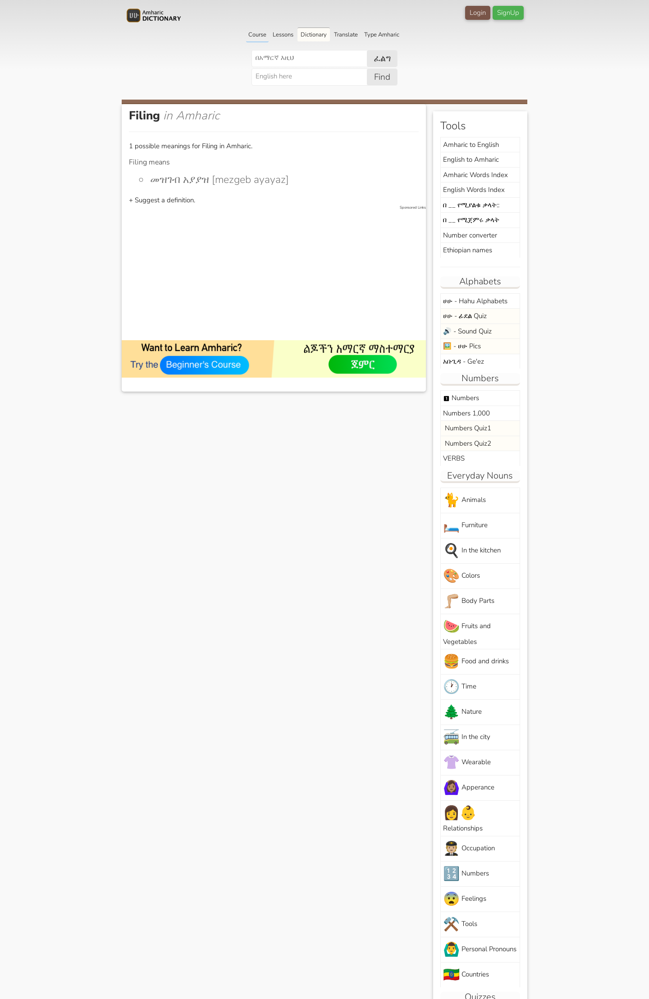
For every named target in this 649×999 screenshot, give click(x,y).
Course (257, 35)
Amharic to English (471, 144)
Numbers (461, 397)
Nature (462, 712)
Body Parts (468, 601)
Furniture (465, 525)
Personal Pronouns (479, 949)
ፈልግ (382, 58)
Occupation (469, 848)
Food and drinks (476, 661)
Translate (346, 35)
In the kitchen (472, 551)
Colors (461, 576)
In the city (466, 737)
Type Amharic (381, 35)
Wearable (467, 762)
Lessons (283, 35)
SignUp (508, 12)
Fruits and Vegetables (467, 631)
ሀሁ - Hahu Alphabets (475, 301)
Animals (464, 500)
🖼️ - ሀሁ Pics (462, 346)
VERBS (454, 458)
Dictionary (314, 35)
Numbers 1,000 (466, 413)
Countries (466, 975)
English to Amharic (471, 159)
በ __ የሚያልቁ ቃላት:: (471, 205)
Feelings (464, 899)
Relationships (463, 818)
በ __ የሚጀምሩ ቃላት (471, 219)
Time (459, 687)
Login (478, 12)
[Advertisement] (278, 273)
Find (382, 77)
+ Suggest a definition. (162, 200)
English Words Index (474, 189)
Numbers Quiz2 (467, 443)
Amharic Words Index (475, 174)
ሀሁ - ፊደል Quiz (465, 315)
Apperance (468, 788)
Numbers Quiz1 (467, 428)
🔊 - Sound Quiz (467, 331)
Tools (460, 924)
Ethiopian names (467, 250)
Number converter (470, 235)
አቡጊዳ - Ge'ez (463, 361)
